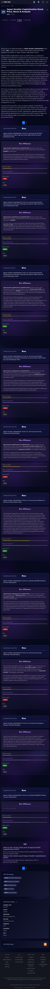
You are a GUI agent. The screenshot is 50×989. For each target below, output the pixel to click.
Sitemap (7, 966)
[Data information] (16, 902)
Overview (4, 20)
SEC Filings (27, 20)
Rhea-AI (7, 964)
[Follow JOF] (47, 9)
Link (4, 925)
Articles (31, 957)
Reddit (43, 962)
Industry (6, 914)
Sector (5, 919)
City (4, 933)
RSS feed (43, 957)
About (7, 957)
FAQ (7, 962)
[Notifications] (39, 2)
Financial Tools (31, 973)
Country (6, 928)
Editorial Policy (7, 959)
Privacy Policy (19, 962)
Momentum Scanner (31, 965)
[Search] (43, 2)
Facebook (43, 959)
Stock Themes (31, 968)
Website (6, 923)
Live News (31, 970)
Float (5, 909)
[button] (34, 2)
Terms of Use (19, 957)
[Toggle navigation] (47, 2)
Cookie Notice (19, 959)
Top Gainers (31, 959)
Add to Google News (43, 965)
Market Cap (7, 905)
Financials (12, 20)
